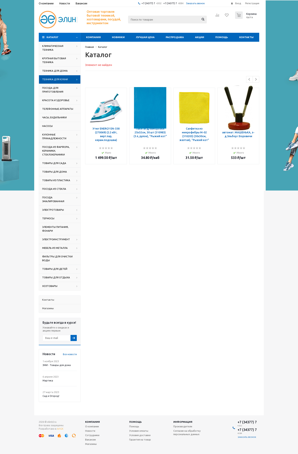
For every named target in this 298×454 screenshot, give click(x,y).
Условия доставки (140, 435)
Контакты (246, 37)
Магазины (91, 444)
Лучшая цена (145, 37)
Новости (90, 430)
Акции (199, 37)
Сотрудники (92, 435)
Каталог (53, 37)
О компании (92, 426)
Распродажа (175, 37)
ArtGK (60, 429)
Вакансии (90, 439)
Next (256, 79)
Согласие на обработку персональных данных (187, 432)
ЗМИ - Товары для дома (57, 365)
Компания (93, 37)
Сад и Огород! (51, 396)
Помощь (221, 37)
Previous (249, 79)
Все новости (70, 354)
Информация (182, 421)
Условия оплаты (138, 430)
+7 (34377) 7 (148, 3)
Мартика (48, 380)
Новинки (118, 37)
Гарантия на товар (140, 439)
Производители (182, 426)
